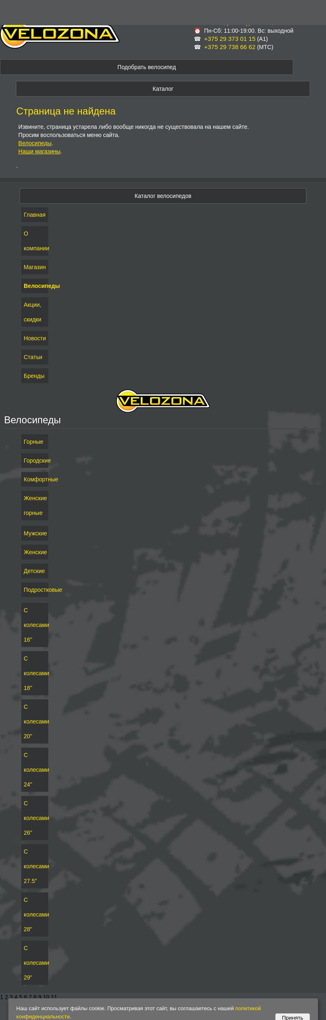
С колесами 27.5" (35, 866)
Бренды (34, 376)
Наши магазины (39, 151)
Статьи (33, 357)
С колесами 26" (35, 818)
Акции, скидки (32, 312)
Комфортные (35, 479)
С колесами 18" (35, 673)
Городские (35, 460)
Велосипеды (35, 143)
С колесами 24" (35, 770)
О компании (35, 241)
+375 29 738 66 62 (230, 46)
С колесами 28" (35, 914)
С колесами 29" (35, 963)
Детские (34, 571)
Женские (35, 552)
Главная (34, 214)
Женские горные (35, 505)
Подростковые (35, 589)
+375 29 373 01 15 (230, 38)
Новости (35, 338)
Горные (33, 441)
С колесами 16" (35, 625)
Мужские (35, 533)
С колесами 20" (35, 721)
